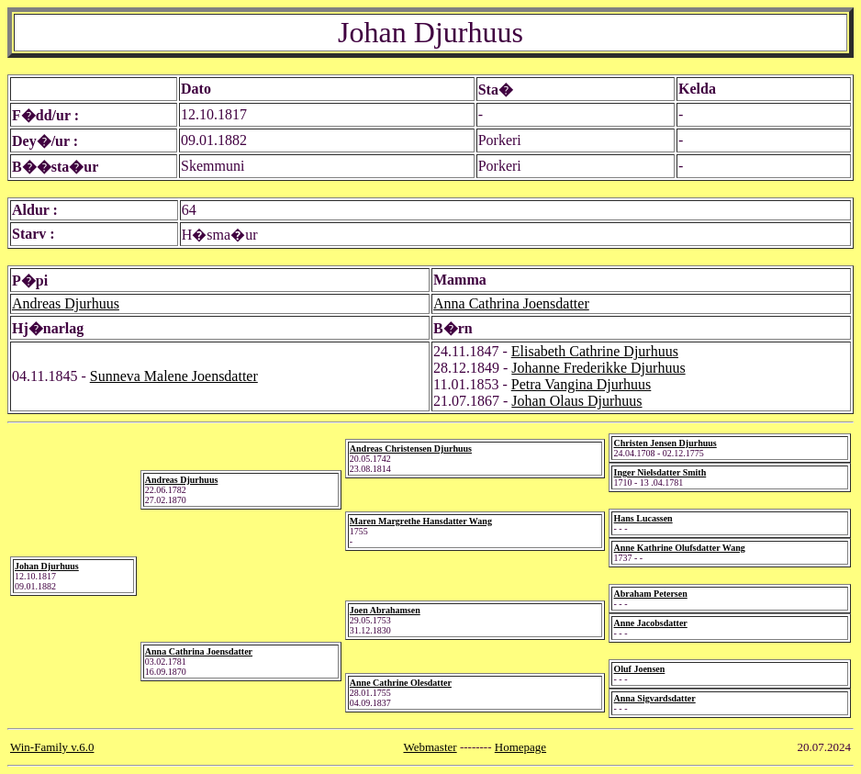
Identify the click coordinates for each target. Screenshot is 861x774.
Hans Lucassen (642, 518)
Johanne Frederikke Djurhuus (598, 368)
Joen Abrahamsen (385, 610)
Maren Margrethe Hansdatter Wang (421, 521)
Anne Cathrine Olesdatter (401, 683)
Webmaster (429, 747)
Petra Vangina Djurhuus (581, 384)
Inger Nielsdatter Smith (659, 472)
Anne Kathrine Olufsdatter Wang (678, 548)
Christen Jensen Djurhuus (664, 443)
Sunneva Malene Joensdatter (174, 376)
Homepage (520, 747)
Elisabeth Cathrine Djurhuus (594, 351)
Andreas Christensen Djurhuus (411, 448)
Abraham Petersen (650, 594)
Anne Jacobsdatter (650, 623)
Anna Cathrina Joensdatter (511, 303)
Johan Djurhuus (47, 566)
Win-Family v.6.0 (52, 747)
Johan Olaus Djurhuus (576, 401)
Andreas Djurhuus (65, 303)
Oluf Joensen (639, 669)
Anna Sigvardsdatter (654, 698)
